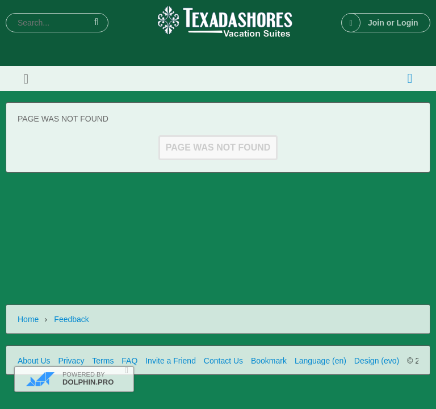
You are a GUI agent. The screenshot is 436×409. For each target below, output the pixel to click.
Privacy (71, 360)
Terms (103, 360)
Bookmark (269, 360)
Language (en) (320, 360)
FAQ (129, 360)
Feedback (71, 319)
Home (28, 319)
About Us (34, 360)
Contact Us (223, 360)
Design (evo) (376, 360)
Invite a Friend (170, 360)
